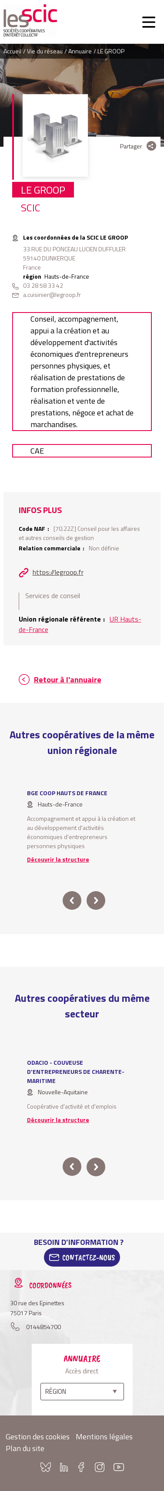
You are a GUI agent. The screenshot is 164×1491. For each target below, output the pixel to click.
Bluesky (45, 1467)
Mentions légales (104, 1436)
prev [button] (72, 900)
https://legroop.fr (58, 572)
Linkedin (64, 1467)
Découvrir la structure (58, 859)
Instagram (99, 1467)
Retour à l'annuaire (67, 679)
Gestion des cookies (38, 1436)
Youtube (118, 1467)
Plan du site (25, 1448)
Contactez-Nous (88, 1257)
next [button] (95, 900)
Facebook (81, 1467)
